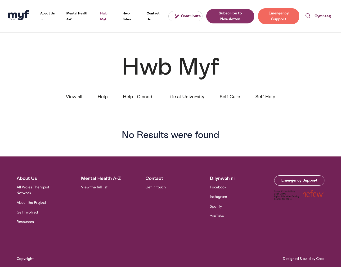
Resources (25, 222)
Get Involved (27, 212)
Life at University (185, 96)
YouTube (217, 216)
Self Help (265, 96)
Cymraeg (322, 16)
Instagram (218, 197)
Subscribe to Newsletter (230, 16)
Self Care (230, 96)
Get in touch (155, 187)
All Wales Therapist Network (33, 190)
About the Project (31, 203)
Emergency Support (279, 16)
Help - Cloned (137, 96)
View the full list (94, 187)
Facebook (218, 187)
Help (103, 96)
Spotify (216, 207)
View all (74, 96)
